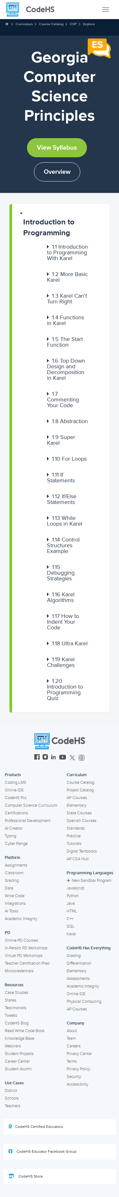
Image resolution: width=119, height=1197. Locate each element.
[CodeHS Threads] (81, 757)
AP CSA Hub (78, 858)
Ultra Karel (70, 643)
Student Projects (19, 1053)
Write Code (14, 895)
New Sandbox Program (89, 880)
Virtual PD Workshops (24, 955)
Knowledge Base (19, 1038)
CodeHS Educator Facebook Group (42, 1151)
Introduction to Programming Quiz (65, 689)
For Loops (69, 458)
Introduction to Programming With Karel (67, 252)
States (10, 1000)
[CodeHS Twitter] (72, 757)
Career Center (17, 1061)
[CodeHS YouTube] (62, 757)
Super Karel (61, 440)
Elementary (76, 805)
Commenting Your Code (63, 399)
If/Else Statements (61, 499)
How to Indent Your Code (63, 622)
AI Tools (11, 911)
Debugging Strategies (61, 572)
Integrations (15, 903)
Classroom (14, 872)
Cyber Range (16, 843)
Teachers (12, 1105)
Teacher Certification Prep (27, 963)
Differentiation (79, 963)
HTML (72, 911)
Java (71, 903)
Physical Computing (84, 1001)
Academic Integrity (21, 918)
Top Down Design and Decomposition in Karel (66, 369)
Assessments (78, 978)
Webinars (13, 1046)
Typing (10, 836)
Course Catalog (51, 24)
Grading (12, 880)
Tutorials (74, 843)
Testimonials (15, 1007)
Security (74, 1076)
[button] (61, 224)
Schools (12, 1098)
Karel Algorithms (61, 597)
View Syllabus (57, 148)
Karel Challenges (61, 662)
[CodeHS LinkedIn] (53, 757)
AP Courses (77, 797)
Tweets (11, 1015)
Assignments (16, 865)
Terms (72, 1061)
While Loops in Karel (64, 520)
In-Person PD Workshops (26, 948)
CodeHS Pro (15, 797)
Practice (74, 836)
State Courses (79, 813)
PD (7, 933)
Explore (89, 24)
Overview (57, 172)
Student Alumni (18, 1069)
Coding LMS (15, 782)
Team (71, 1038)
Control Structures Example (63, 545)
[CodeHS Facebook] (37, 757)
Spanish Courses (81, 820)
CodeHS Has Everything (89, 948)
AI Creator (14, 828)
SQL (71, 926)
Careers (74, 1046)
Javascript (75, 888)
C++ (70, 918)
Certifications (16, 813)
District (11, 1090)
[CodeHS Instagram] (45, 757)
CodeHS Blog (17, 1023)
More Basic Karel (67, 277)
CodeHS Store (26, 1176)
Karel (71, 934)
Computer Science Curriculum (31, 805)
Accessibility (77, 1084)
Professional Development (27, 820)
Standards (76, 828)
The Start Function (65, 342)
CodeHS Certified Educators (36, 1126)
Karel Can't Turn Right (67, 298)
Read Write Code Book (25, 1030)
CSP (73, 24)
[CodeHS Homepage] (32, 9)
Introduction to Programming (49, 227)
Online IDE (14, 790)
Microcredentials (19, 971)
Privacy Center (79, 1053)
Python (73, 895)
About (72, 1030)
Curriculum (24, 24)
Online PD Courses (21, 940)
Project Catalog (80, 790)
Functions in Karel (65, 320)
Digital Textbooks (82, 851)
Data (9, 888)
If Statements (61, 477)
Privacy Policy (78, 1069)
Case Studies (16, 992)
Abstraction (70, 421)
